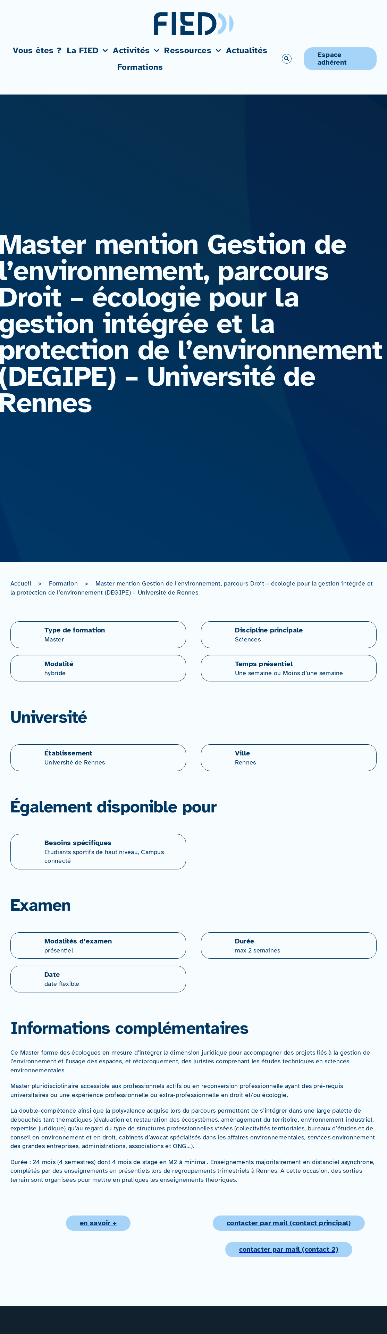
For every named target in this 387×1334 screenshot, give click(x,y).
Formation (63, 583)
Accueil (20, 583)
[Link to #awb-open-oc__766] (287, 59)
